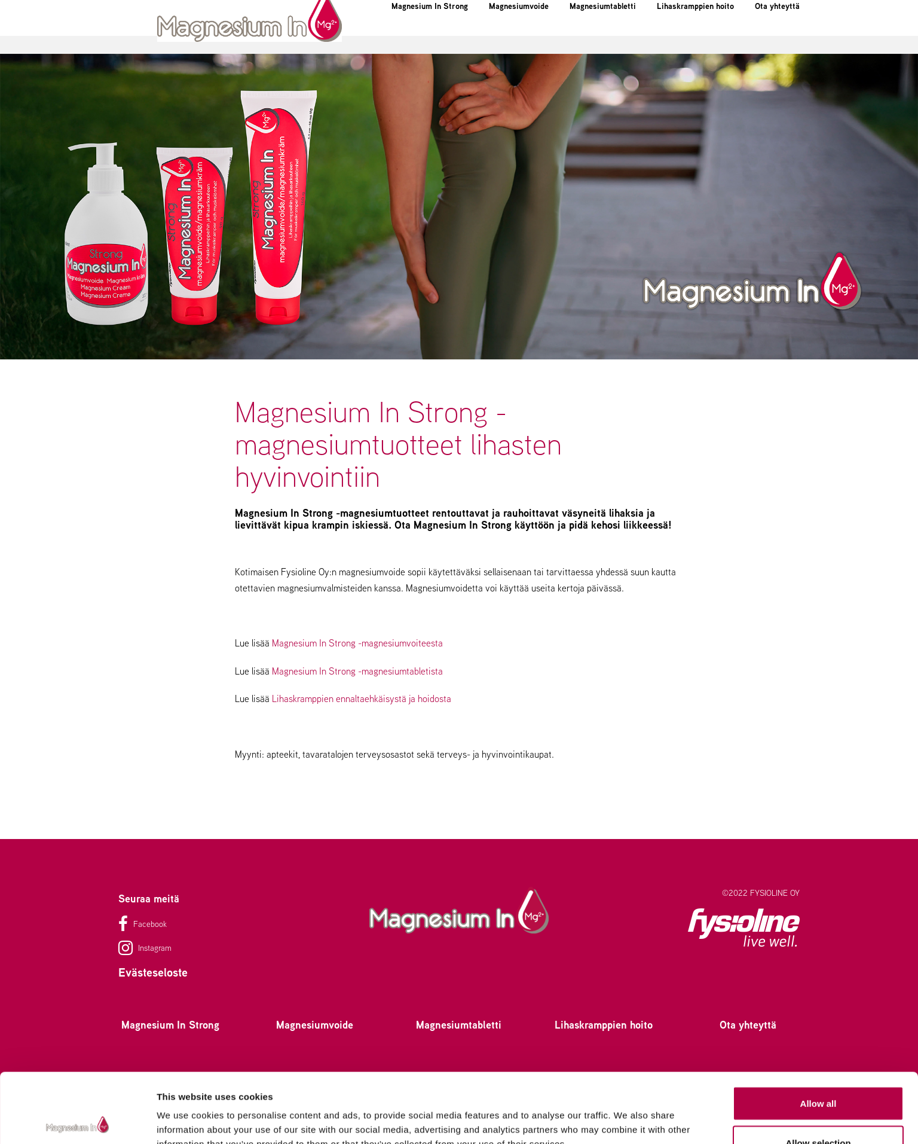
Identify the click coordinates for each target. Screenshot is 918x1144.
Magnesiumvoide (480, 38)
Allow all (818, 1034)
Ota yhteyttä (779, 46)
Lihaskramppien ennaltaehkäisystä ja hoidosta (361, 699)
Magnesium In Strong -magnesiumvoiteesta (357, 643)
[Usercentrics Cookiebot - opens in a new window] (77, 1121)
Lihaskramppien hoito (708, 38)
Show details (627, 1113)
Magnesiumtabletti (588, 38)
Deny (818, 1112)
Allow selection (817, 1073)
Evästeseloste (153, 972)
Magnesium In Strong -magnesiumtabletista (357, 671)
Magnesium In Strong (365, 38)
